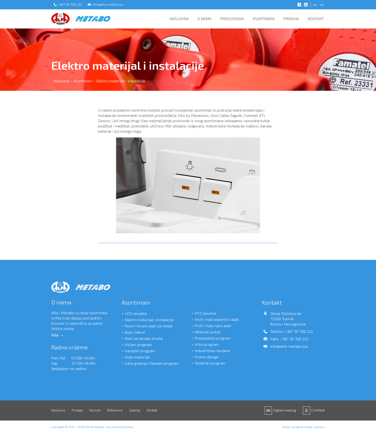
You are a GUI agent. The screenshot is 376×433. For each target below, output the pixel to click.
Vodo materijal (137, 357)
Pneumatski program (212, 338)
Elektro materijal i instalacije (149, 319)
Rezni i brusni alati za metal (148, 326)
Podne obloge (206, 356)
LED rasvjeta (136, 313)
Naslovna (179, 18)
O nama (204, 18)
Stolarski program (210, 363)
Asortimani (264, 18)
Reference (115, 410)
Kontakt (316, 18)
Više (55, 335)
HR (315, 5)
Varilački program (140, 350)
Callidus (319, 426)
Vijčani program (138, 344)
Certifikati (318, 410)
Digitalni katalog (284, 410)
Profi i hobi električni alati (217, 319)
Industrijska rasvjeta (212, 350)
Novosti (94, 410)
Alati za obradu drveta (144, 338)
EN (322, 5)
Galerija (134, 410)
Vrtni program (207, 344)
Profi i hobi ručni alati (213, 325)
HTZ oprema (205, 313)
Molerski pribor (208, 332)
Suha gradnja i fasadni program (152, 363)
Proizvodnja (232, 18)
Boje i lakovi (135, 332)
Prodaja (291, 18)
